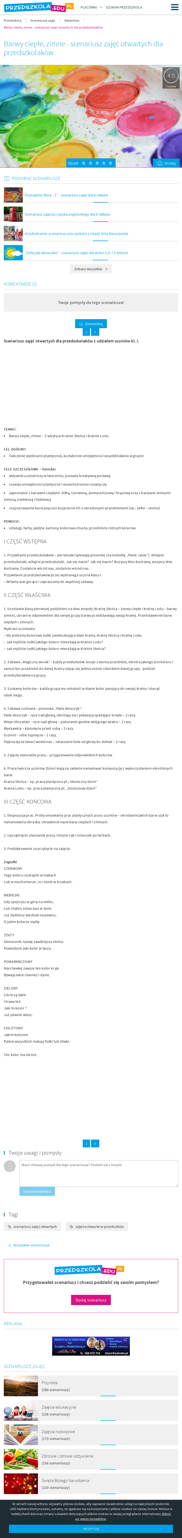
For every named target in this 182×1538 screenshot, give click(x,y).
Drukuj (170, 163)
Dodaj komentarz (37, 1191)
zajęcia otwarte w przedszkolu (99, 1226)
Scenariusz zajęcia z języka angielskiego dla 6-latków (67, 214)
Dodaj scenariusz (91, 1300)
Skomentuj (94, 323)
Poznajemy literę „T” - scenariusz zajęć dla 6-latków (66, 195)
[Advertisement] (45, 385)
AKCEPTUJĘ (91, 1529)
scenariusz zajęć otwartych (35, 1226)
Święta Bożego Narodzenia (65, 1480)
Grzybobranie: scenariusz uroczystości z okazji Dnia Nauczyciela (76, 233)
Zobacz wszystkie (91, 268)
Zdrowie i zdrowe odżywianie (67, 1456)
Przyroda (50, 1382)
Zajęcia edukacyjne (59, 1407)
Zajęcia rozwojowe (58, 1431)
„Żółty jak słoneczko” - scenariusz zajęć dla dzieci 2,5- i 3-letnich (76, 252)
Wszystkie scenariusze (32, 1245)
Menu (175, 7)
